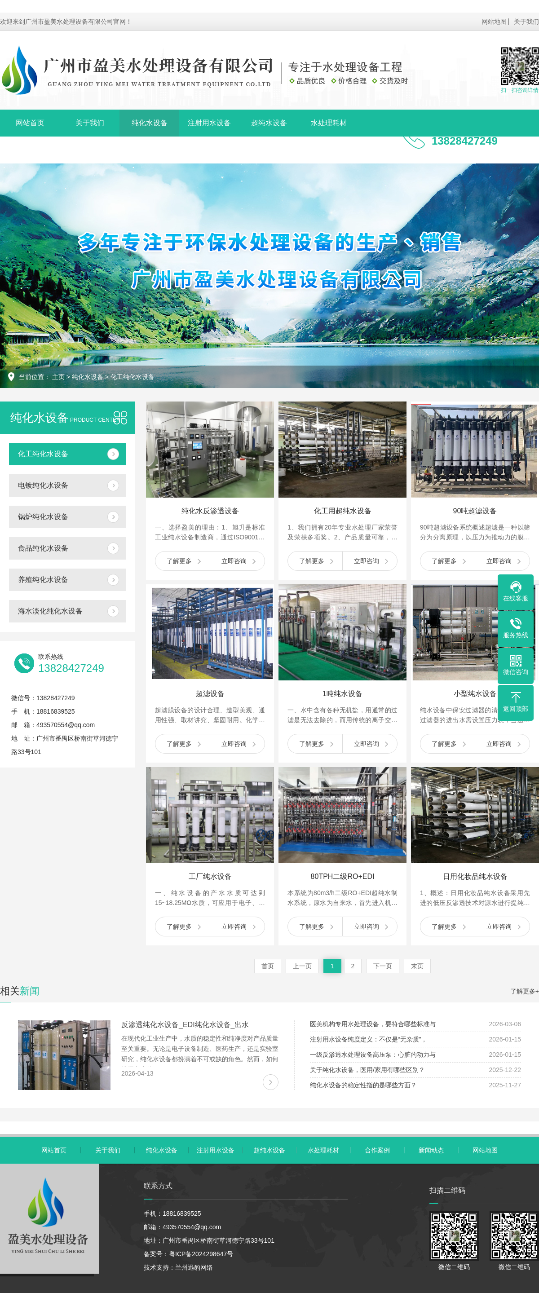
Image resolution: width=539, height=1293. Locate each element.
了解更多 (179, 561)
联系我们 (149, 150)
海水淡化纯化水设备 (50, 611)
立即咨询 (234, 561)
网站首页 (30, 123)
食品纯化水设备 (43, 548)
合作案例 (30, 150)
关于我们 (526, 21)
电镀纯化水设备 (43, 485)
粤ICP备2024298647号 (201, 1254)
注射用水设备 (209, 123)
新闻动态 (89, 150)
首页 (267, 966)
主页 (58, 376)
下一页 (382, 966)
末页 (417, 966)
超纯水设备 (269, 123)
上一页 (302, 966)
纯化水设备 (150, 123)
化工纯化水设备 (132, 376)
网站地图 (494, 21)
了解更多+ (524, 991)
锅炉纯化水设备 (43, 517)
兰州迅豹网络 (194, 1267)
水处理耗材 (329, 123)
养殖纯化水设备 (43, 579)
